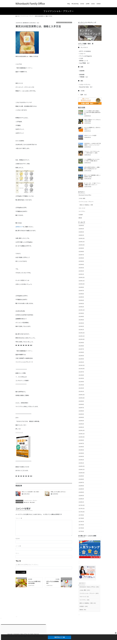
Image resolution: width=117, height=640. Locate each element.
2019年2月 (81, 460)
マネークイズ (82, 208)
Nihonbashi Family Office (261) (89, 587)
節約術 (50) (83, 609)
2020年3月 (81, 420)
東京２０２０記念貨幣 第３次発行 (30, 492)
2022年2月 (81, 362)
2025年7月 (81, 254)
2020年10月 (81, 398)
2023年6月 (81, 320)
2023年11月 (81, 310)
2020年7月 (81, 407)
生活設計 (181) (84, 606)
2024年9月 (81, 287)
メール (18, 546)
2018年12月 (81, 466)
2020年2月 (81, 424)
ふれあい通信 (82, 198)
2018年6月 (81, 485)
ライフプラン (82, 211)
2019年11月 (81, 433)
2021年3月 (81, 385)
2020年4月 (81, 417)
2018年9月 (81, 476)
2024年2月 (81, 307)
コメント (19, 518)
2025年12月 (81, 238)
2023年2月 (81, 326)
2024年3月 (81, 303)
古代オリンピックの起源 (90, 135)
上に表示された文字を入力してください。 (27, 564)
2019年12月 (81, 430)
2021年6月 (81, 375)
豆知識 (33, 502)
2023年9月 (81, 313)
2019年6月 (81, 446)
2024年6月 (81, 294)
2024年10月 (81, 284)
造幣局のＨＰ (19, 227)
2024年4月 (81, 300)
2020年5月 (81, 414)
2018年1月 (81, 502)
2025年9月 (81, 248)
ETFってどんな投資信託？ (53, 582)
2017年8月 (81, 518)
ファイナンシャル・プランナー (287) (89, 593)
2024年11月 (81, 280)
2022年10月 (81, 339)
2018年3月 (81, 495)
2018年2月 (81, 499)
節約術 (80, 218)
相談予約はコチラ (59, 637)
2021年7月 (81, 372)
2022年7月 (81, 349)
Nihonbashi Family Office (85, 195)
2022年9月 (81, 342)
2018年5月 (81, 489)
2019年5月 (81, 450)
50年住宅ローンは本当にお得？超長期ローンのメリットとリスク (92, 144)
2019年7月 (81, 443)
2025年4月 (81, 264)
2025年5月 (81, 261)
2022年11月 (81, 336)
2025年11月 (81, 241)
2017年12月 (81, 505)
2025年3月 (81, 267)
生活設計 (81, 214)
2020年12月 (81, 394)
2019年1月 (81, 463)
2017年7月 (81, 521)
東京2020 (28, 502)
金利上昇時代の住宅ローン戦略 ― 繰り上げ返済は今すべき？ (92, 168)
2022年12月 (81, 333)
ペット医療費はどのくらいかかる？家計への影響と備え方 (92, 160)
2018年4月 (81, 492)
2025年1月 (81, 274)
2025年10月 (81, 245)
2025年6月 (81, 258)
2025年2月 (81, 271)
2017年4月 (81, 528)
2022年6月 (81, 352)
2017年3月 (81, 531)
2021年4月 (81, 381)
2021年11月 (81, 365)
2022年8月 (81, 346)
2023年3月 (81, 323)
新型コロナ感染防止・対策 (86, 205)
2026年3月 (81, 228)
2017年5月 (81, 525)
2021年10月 (81, 368)
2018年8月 (81, 479)
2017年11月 (81, 508)
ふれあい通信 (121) (85, 590)
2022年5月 (81, 355)
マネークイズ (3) (84, 596)
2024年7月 (81, 290)
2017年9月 (81, 515)
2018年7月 (81, 482)
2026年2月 (81, 232)
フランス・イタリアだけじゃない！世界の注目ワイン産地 (91, 152)
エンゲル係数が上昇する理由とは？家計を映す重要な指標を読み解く (92, 112)
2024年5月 (81, 297)
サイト (17, 553)
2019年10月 (81, 437)
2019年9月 (81, 440)
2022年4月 (81, 359)
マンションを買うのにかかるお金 (34, 582)
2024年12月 (81, 277)
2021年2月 (81, 388)
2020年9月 (81, 401)
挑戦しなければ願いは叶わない (58, 492)
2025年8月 (81, 251)
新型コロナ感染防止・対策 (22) (88, 603)
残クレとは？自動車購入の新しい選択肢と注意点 (92, 175)
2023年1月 (81, 329)
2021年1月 (81, 391)
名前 (18, 538)
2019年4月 (81, 453)
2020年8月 (81, 404)
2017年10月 (81, 512)
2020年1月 (81, 427)
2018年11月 (81, 469)
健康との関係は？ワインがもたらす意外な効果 (92, 120)
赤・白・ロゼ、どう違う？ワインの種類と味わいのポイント (92, 183)
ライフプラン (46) (84, 600)
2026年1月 (81, 235)
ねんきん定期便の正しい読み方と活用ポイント (92, 128)
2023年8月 (81, 316)
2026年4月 (81, 225)
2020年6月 (81, 411)
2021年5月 (81, 378)
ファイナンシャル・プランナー (64, 22)
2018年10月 (81, 472)
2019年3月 (81, 456)
